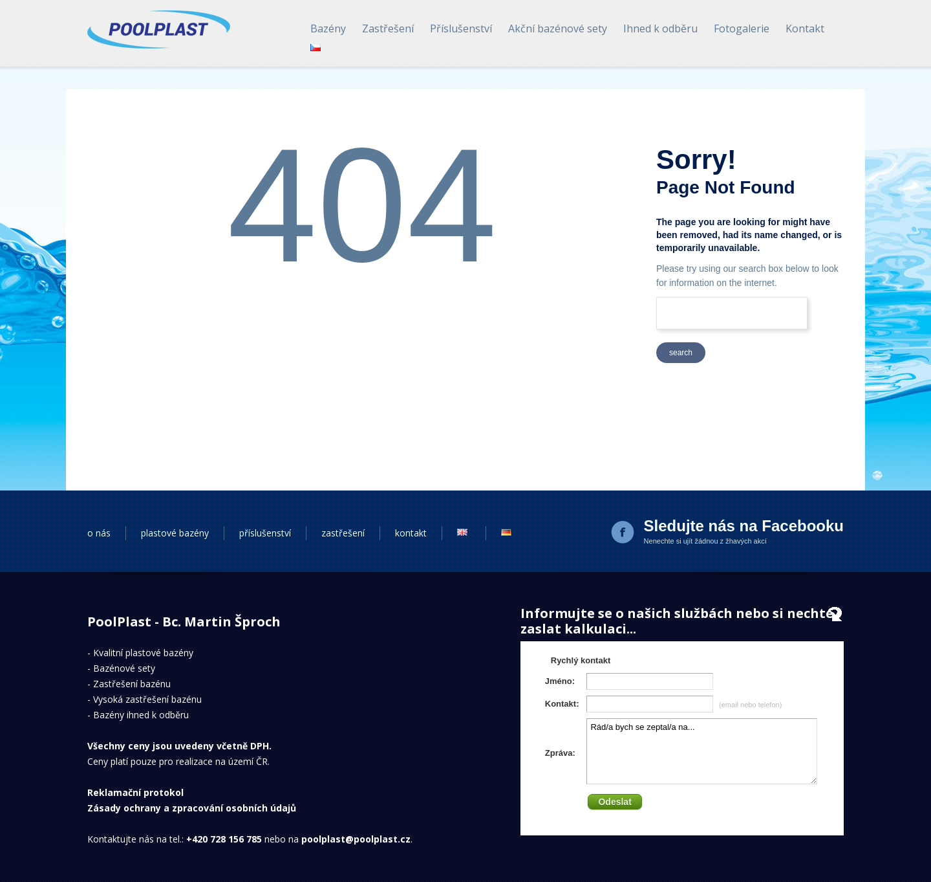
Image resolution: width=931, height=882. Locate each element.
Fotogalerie (741, 28)
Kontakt (805, 28)
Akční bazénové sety (557, 28)
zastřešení (343, 533)
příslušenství (265, 533)
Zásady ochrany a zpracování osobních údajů (191, 808)
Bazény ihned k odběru (141, 715)
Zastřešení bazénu (132, 684)
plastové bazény (175, 533)
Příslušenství (461, 28)
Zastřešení (388, 28)
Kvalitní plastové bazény (143, 652)
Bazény (328, 28)
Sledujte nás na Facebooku (744, 526)
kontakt (411, 533)
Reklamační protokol (135, 792)
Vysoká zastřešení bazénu (147, 699)
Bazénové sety (124, 668)
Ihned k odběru (660, 28)
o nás (99, 533)
